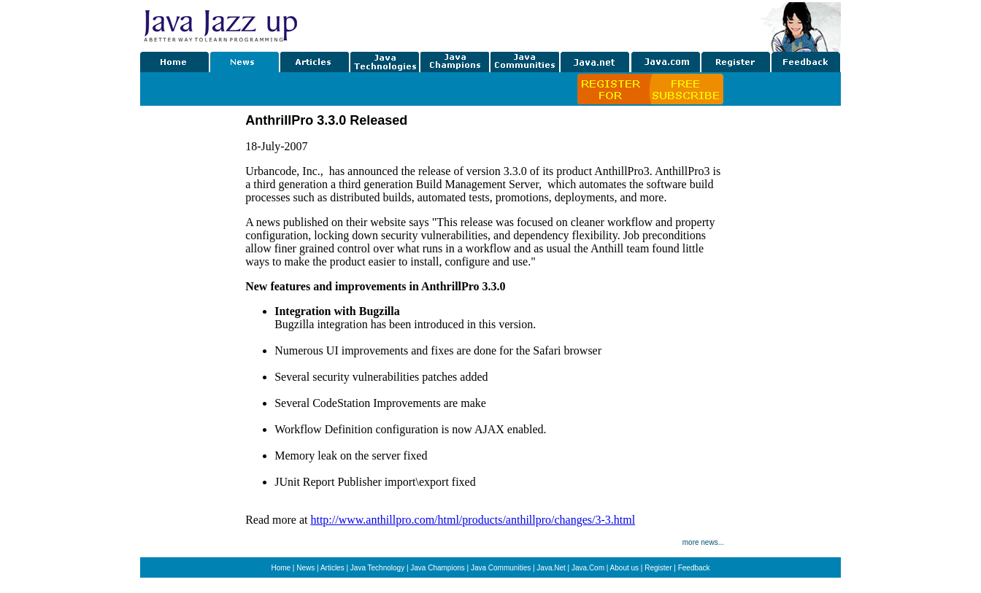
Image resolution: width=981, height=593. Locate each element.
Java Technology (377, 568)
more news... (703, 542)
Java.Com (588, 568)
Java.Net (550, 568)
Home (281, 568)
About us (624, 568)
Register (658, 568)
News (305, 568)
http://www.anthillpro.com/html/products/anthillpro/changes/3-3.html (472, 519)
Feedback (694, 568)
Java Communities (501, 568)
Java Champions (437, 568)
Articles (332, 568)
